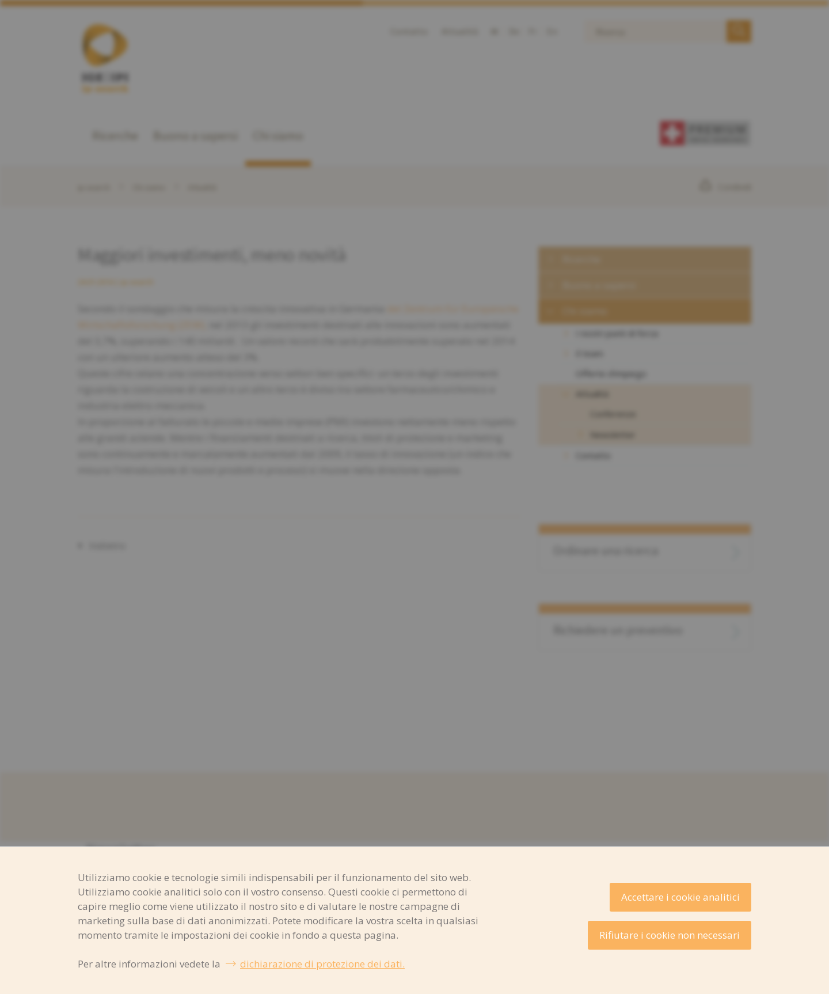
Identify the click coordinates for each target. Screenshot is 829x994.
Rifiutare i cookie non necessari (669, 935)
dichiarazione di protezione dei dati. (322, 963)
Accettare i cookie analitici (680, 897)
